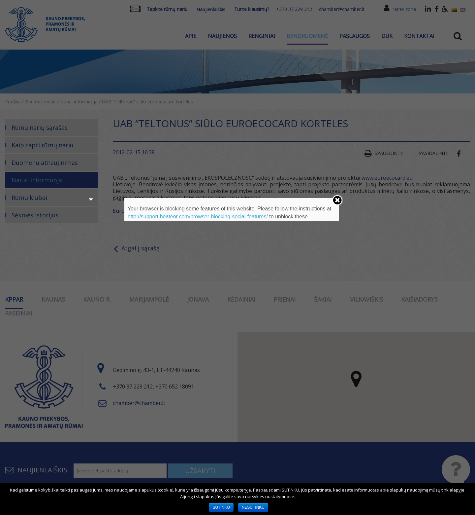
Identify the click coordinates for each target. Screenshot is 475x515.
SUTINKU (221, 507)
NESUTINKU (253, 507)
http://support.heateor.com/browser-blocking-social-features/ (198, 216)
